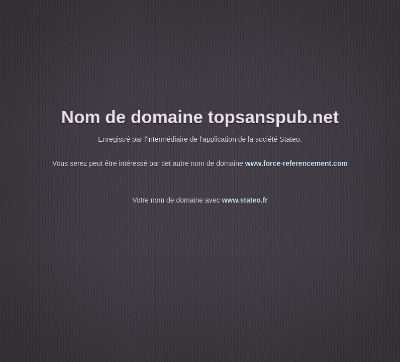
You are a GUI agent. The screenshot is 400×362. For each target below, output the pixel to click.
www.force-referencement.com (296, 163)
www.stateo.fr (244, 200)
